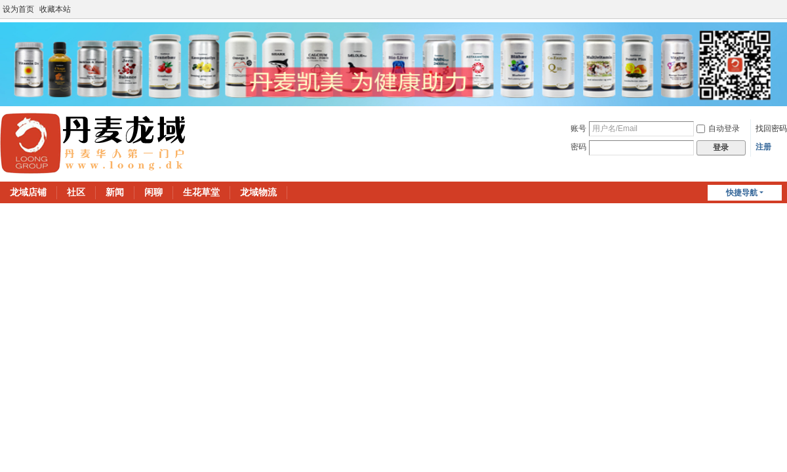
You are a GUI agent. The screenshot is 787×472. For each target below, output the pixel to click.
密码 (578, 146)
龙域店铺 (28, 192)
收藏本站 (55, 9)
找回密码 (771, 128)
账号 (578, 128)
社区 (76, 192)
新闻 (115, 192)
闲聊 (153, 192)
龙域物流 (258, 192)
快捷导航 (741, 192)
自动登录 (718, 128)
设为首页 (18, 9)
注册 (763, 146)
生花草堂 (201, 192)
